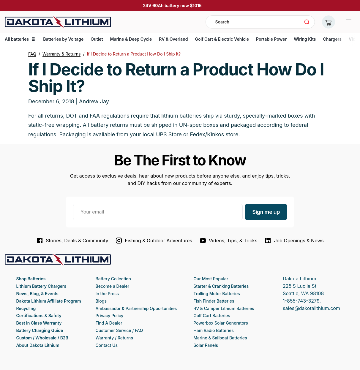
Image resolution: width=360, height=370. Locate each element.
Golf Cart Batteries (211, 315)
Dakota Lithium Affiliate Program (48, 300)
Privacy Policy (110, 315)
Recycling (26, 308)
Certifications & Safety (38, 315)
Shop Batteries (30, 278)
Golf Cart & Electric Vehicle (222, 39)
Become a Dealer (113, 286)
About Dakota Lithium (37, 345)
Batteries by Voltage (63, 39)
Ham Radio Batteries (213, 330)
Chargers (332, 39)
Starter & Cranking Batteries (221, 286)
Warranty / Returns (114, 337)
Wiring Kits (305, 39)
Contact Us (107, 345)
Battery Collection (113, 278)
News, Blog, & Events (37, 293)
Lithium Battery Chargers (41, 286)
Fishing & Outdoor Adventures (153, 240)
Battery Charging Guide (39, 330)
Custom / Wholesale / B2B (42, 337)
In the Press (107, 293)
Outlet (97, 39)
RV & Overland (173, 39)
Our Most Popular (210, 278)
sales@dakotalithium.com (311, 308)
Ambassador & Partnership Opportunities (136, 308)
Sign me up (266, 212)
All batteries (20, 39)
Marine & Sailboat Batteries (220, 337)
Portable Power (271, 39)
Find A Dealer (109, 322)
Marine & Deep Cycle (131, 39)
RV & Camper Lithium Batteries (223, 308)
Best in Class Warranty (38, 322)
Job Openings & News (293, 240)
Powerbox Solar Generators (220, 322)
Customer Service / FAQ (119, 330)
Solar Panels (205, 345)
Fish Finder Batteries (213, 300)
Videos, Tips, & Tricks (228, 240)
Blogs (101, 300)
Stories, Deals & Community (72, 240)
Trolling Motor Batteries (216, 293)
